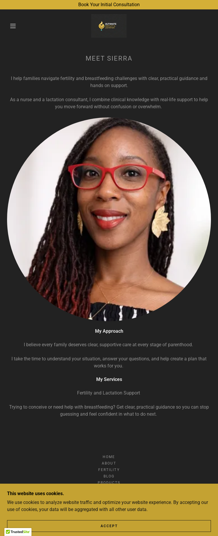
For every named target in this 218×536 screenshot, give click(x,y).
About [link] (109, 463)
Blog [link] (109, 476)
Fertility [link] (108, 470)
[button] (17, 26)
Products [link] (109, 483)
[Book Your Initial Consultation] (109, 4)
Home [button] (109, 457)
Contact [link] (109, 489)
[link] (109, 26)
